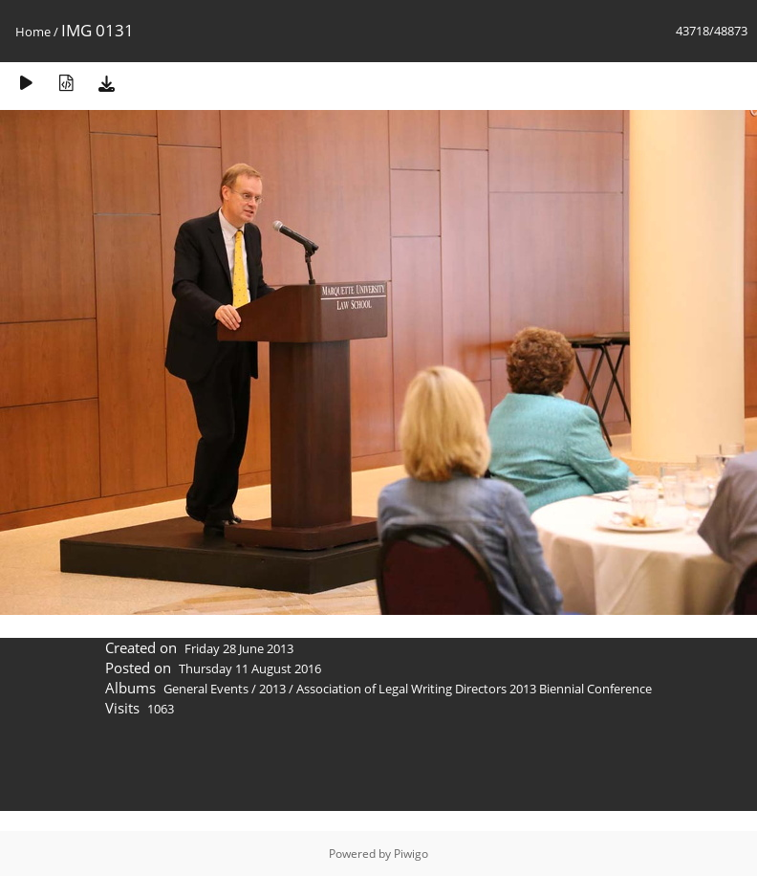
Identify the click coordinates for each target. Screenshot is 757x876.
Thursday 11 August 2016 (250, 668)
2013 (272, 688)
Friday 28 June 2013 (238, 648)
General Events (206, 688)
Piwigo (411, 853)
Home (33, 31)
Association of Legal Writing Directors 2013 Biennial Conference (474, 688)
